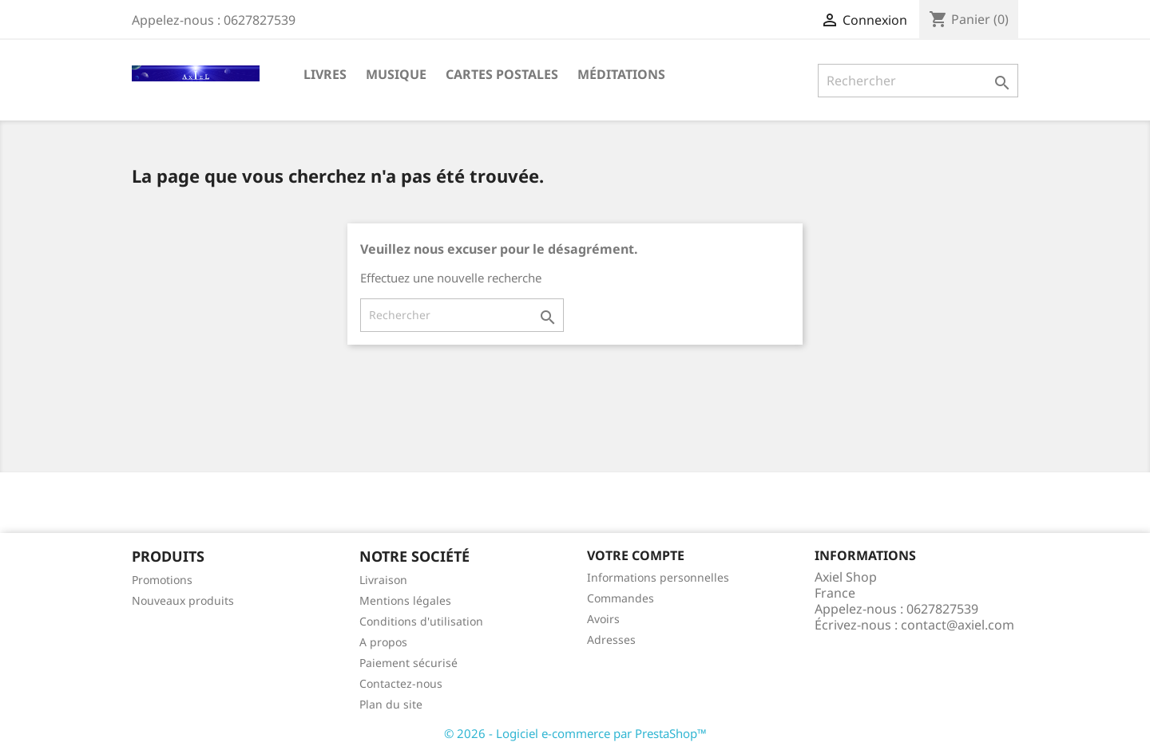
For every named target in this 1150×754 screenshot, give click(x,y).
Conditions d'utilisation (421, 621)
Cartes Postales (502, 74)
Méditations (621, 74)
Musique (396, 74)
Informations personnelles (658, 577)
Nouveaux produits (183, 600)
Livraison (383, 579)
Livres (325, 74)
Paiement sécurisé (408, 662)
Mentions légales (405, 600)
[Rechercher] (918, 80)
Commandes (620, 598)
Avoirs (603, 618)
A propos (383, 641)
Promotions (162, 579)
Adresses (611, 639)
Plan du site (390, 704)
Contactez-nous (400, 683)
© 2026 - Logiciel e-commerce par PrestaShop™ (575, 733)
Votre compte (635, 555)
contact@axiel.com (957, 625)
